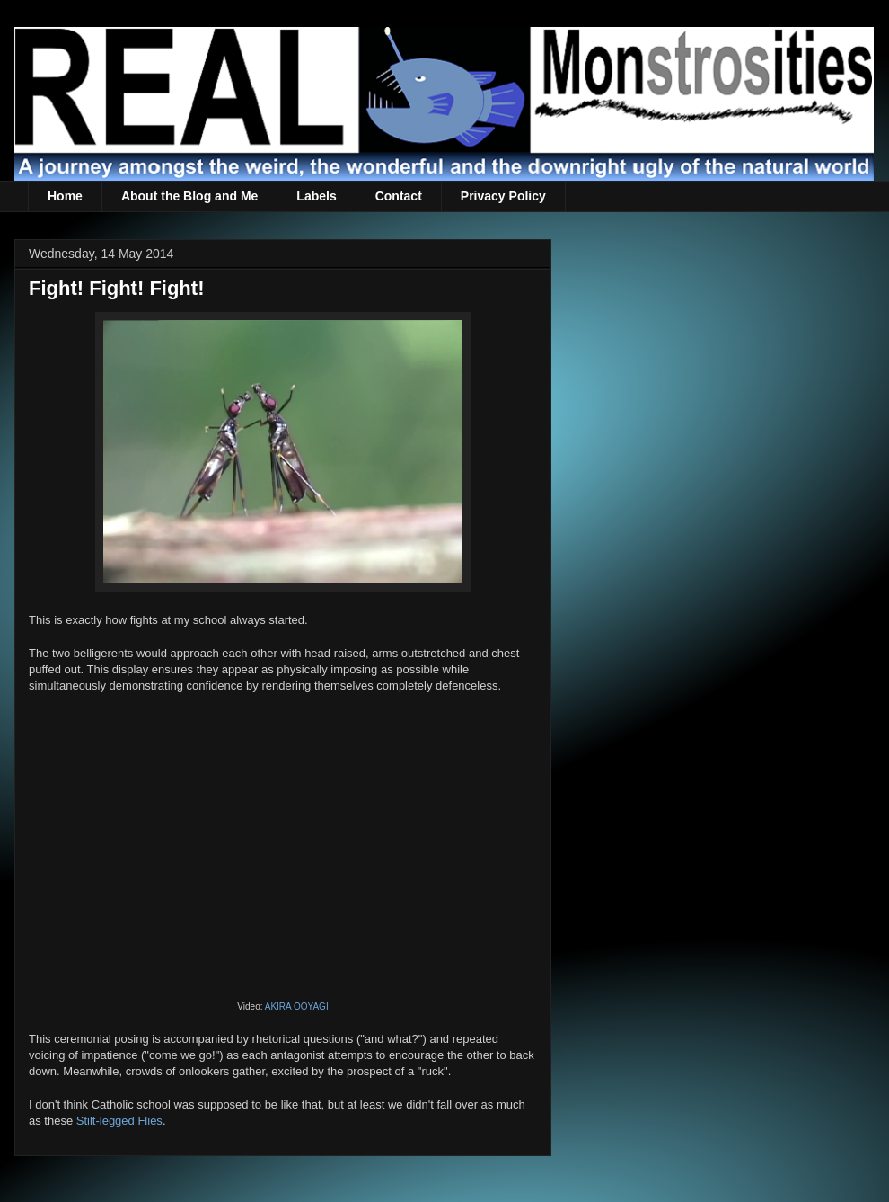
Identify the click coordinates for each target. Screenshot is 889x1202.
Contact (398, 196)
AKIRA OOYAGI (297, 1006)
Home (65, 196)
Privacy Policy (503, 196)
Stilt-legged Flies (119, 1120)
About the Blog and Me (189, 196)
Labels (316, 196)
